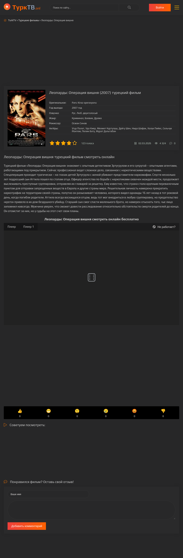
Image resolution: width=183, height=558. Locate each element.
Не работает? (164, 226)
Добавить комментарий (26, 526)
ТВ (26, 7)
